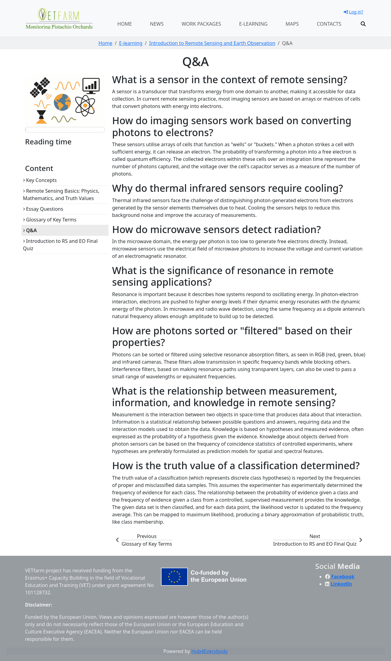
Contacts (329, 23)
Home (124, 23)
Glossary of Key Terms (49, 219)
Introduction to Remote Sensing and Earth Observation (212, 43)
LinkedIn (341, 584)
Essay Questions (43, 209)
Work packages (201, 23)
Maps (292, 23)
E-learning (253, 23)
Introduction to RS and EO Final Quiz (60, 245)
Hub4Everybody (209, 651)
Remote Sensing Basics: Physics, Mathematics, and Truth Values (61, 195)
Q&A (30, 230)
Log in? (353, 12)
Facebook (342, 576)
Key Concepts (40, 180)
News (157, 23)
